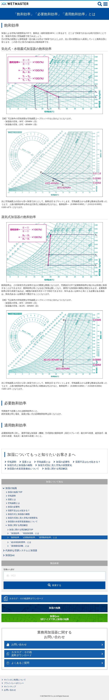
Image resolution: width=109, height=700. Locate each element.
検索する (56, 585)
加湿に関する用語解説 (56, 468)
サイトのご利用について (15, 680)
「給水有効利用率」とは (20, 542)
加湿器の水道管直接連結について (23, 521)
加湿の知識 (11, 488)
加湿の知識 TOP (15, 492)
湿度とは (26, 462)
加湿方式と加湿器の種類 (19, 465)
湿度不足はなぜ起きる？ (87, 462)
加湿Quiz (10, 555)
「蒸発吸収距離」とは (19, 546)
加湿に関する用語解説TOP (21, 529)
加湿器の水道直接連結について (23, 468)
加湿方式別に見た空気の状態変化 (55, 465)
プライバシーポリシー (14, 683)
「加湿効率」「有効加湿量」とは (24, 533)
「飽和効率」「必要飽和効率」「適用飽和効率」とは (33, 537)
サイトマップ (10, 686)
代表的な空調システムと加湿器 (21, 550)
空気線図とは (43, 462)
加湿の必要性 (63, 462)
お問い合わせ (10, 690)
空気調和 (11, 462)
